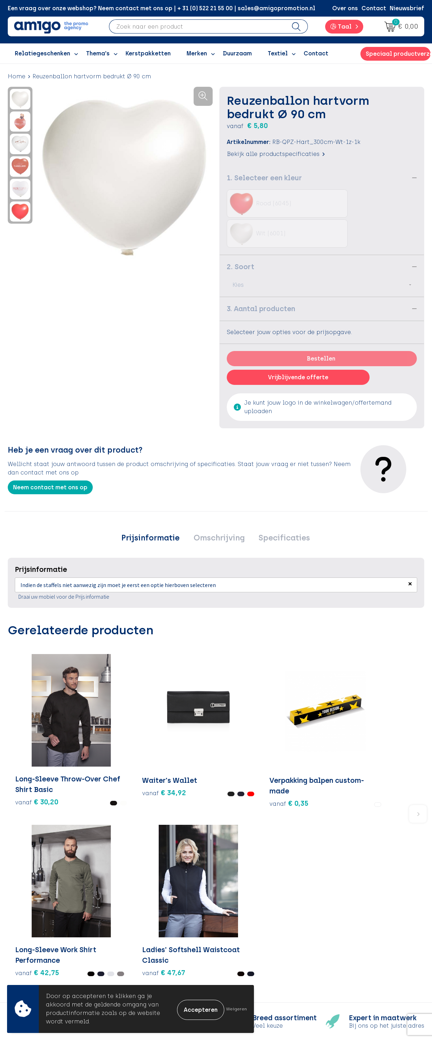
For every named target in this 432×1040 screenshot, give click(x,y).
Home (16, 76)
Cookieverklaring (354, 921)
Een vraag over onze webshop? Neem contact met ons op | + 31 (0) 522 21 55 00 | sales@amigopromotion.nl (161, 8)
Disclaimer (345, 942)
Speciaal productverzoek (398, 53)
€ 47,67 (304, 742)
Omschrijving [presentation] (219, 508)
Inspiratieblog (145, 921)
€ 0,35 (173, 726)
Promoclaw (141, 942)
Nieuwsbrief (407, 8)
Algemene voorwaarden (364, 910)
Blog (131, 974)
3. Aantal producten (261, 278)
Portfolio (137, 964)
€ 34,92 (96, 721)
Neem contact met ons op (50, 457)
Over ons (345, 8)
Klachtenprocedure (254, 942)
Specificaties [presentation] (281, 508)
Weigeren (236, 1008)
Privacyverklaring (354, 932)
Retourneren (244, 932)
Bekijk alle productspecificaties (276, 154)
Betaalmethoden (251, 921)
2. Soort (240, 236)
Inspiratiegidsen (147, 932)
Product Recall (247, 953)
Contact (373, 8)
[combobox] (197, 26)
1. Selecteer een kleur (264, 178)
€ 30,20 (26, 742)
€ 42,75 (235, 731)
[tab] (154, 508)
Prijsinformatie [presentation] (154, 508)
